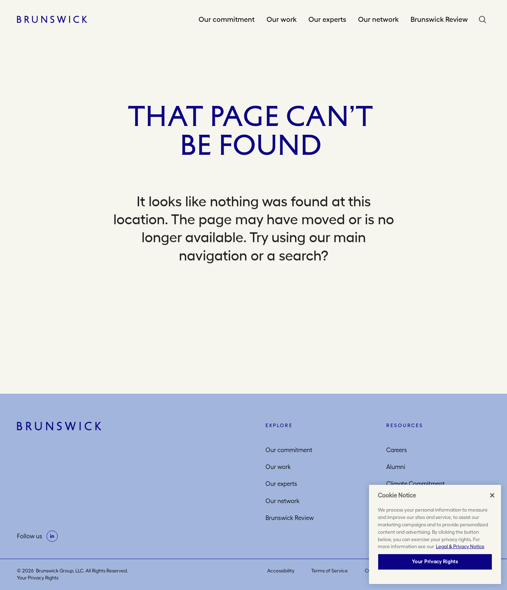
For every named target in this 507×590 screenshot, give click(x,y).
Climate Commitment (415, 483)
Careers (396, 449)
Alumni (395, 466)
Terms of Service (329, 570)
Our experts (327, 19)
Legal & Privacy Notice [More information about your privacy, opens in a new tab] (460, 546)
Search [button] (484, 19)
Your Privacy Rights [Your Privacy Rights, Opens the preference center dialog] (435, 561)
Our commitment (227, 19)
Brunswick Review (439, 19)
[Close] (492, 495)
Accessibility (280, 570)
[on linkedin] (52, 536)
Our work (281, 19)
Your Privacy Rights (37, 578)
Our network (378, 19)
